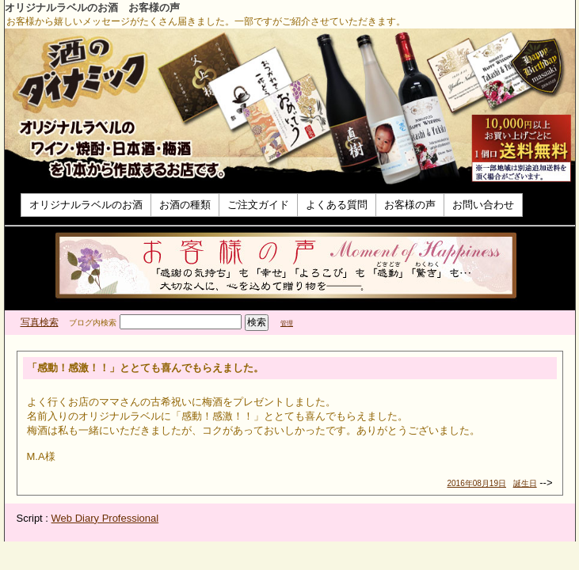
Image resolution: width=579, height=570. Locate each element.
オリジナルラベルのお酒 (86, 205)
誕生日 (525, 483)
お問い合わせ (483, 205)
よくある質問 (337, 205)
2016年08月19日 (477, 483)
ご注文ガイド (258, 205)
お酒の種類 (185, 205)
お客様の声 (410, 205)
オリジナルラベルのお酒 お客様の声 (92, 7)
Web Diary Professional (105, 518)
